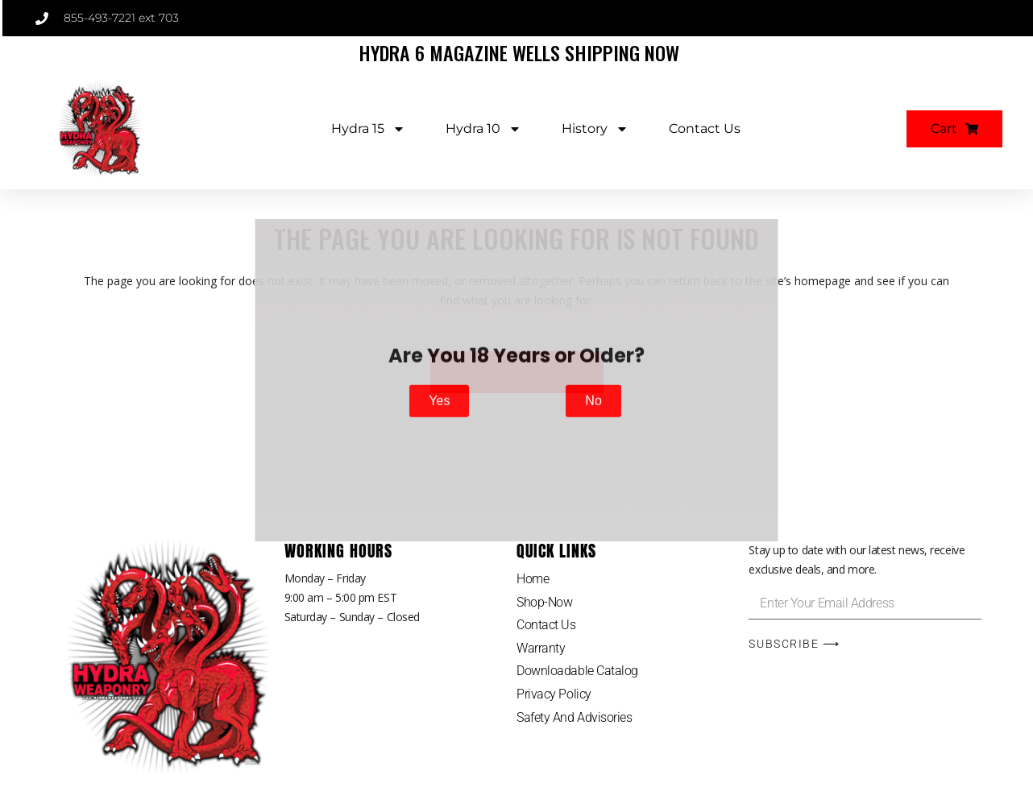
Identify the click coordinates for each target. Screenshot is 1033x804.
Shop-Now (544, 602)
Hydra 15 (368, 128)
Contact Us (705, 128)
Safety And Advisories (574, 717)
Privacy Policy (553, 694)
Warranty (540, 648)
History (595, 128)
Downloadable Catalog (577, 670)
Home (532, 578)
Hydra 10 (483, 128)
